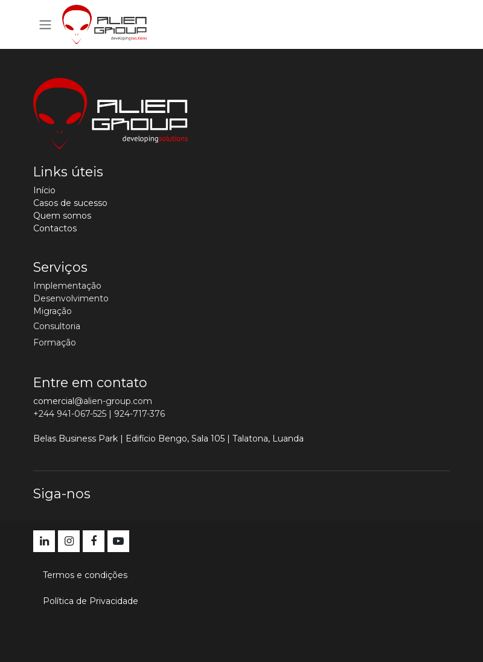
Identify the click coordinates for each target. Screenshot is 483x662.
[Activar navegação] (45, 24)
